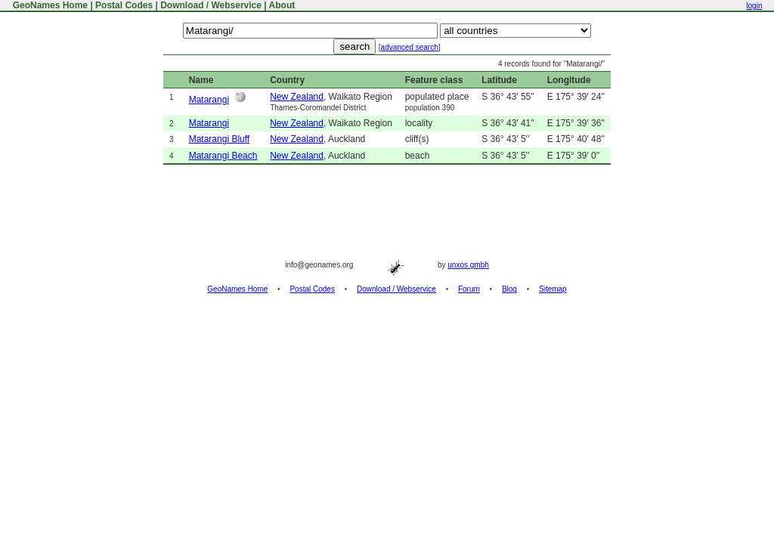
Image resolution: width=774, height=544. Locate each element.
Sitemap (553, 289)
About (282, 5)
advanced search (409, 47)
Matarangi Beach (223, 155)
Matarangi (209, 99)
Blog (509, 289)
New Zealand (297, 96)
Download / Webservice (211, 5)
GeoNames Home (49, 5)
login (754, 6)
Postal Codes (124, 5)
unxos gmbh (467, 265)
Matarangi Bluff (219, 139)
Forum (469, 289)
